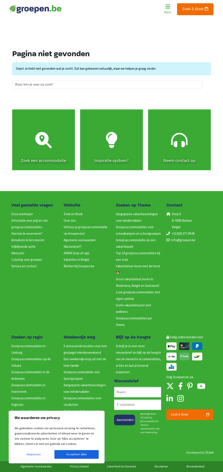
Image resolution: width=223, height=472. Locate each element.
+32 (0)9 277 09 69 (182, 233)
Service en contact (24, 266)
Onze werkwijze (22, 214)
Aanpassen (33, 454)
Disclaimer (161, 466)
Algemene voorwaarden (80, 240)
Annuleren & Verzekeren (27, 240)
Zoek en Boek (73, 214)
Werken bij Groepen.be (79, 266)
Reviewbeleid (195, 466)
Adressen (17, 253)
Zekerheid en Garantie (121, 466)
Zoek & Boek (195, 9)
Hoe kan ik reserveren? (26, 233)
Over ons (70, 220)
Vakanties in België (76, 259)
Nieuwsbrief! (72, 246)
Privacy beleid (79, 466)
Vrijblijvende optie (23, 246)
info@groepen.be (183, 240)
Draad (209, 452)
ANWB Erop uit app (76, 253)
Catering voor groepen (26, 259)
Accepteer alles (76, 454)
